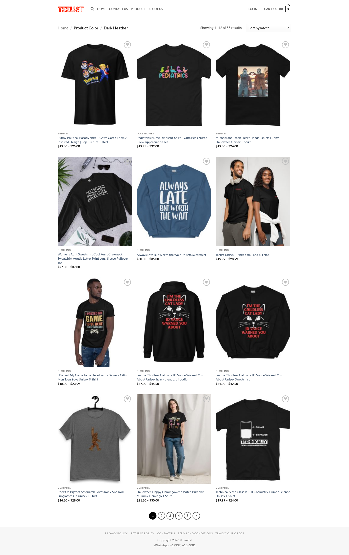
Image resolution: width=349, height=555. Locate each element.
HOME (101, 9)
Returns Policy (143, 533)
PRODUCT (138, 9)
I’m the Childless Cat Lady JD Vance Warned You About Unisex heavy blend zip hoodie (170, 377)
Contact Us (118, 9)
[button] (252, 8)
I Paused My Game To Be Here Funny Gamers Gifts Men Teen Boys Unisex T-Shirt (92, 377)
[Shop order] (268, 28)
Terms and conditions (195, 533)
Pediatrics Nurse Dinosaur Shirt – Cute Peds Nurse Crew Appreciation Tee (172, 140)
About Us (155, 9)
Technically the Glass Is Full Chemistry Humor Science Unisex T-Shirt (253, 494)
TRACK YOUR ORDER (229, 533)
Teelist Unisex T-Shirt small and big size (242, 255)
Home (63, 27)
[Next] (196, 516)
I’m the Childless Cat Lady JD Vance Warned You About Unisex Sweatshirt (249, 377)
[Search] (92, 9)
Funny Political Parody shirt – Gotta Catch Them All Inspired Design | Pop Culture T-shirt (93, 140)
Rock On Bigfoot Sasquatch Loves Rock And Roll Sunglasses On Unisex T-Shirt (91, 494)
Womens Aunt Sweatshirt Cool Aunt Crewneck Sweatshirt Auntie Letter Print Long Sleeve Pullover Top (93, 258)
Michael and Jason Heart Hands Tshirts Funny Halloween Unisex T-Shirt (247, 140)
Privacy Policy (116, 533)
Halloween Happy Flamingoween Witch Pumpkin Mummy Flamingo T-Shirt (171, 494)
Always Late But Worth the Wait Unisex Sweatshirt (171, 255)
